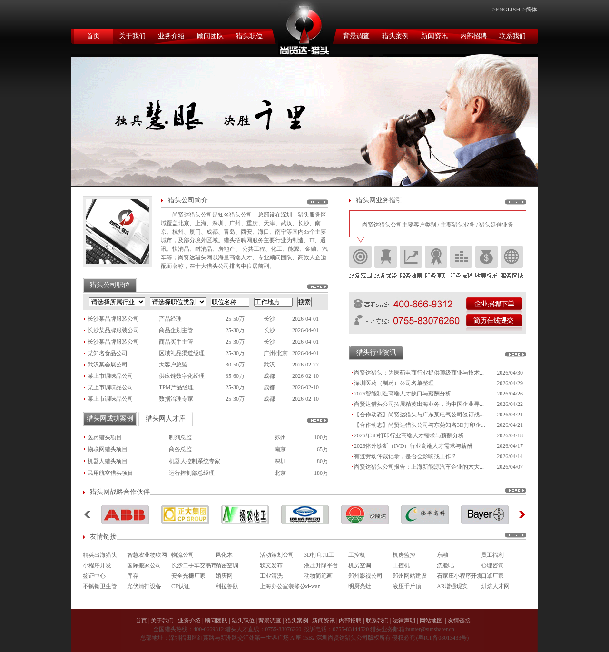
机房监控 (404, 555)
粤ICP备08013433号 (442, 637)
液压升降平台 (321, 565)
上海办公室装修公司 (282, 586)
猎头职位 (249, 36)
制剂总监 (180, 437)
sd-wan (312, 586)
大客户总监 (173, 364)
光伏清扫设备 (144, 586)
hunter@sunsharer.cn (430, 629)
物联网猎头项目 (108, 449)
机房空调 (359, 565)
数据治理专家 (176, 398)
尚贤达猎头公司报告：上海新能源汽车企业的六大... (419, 467)
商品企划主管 (176, 330)
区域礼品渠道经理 (182, 353)
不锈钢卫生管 (100, 586)
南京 (280, 449)
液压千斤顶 (407, 586)
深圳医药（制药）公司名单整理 (394, 383)
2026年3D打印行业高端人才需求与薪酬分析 (409, 435)
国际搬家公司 (144, 565)
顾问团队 (210, 36)
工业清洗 (271, 576)
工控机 (356, 555)
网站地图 (431, 620)
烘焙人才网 (495, 586)
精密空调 (227, 565)
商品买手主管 (176, 341)
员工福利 (492, 555)
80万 (322, 461)
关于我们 (132, 36)
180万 (321, 473)
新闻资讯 (434, 36)
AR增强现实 (452, 586)
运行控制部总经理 (192, 473)
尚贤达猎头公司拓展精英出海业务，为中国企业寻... (419, 404)
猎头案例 (395, 36)
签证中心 (94, 576)
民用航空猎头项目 (110, 473)
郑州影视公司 (365, 576)
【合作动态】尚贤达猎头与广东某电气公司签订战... (419, 414)
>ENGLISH (506, 9)
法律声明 (404, 620)
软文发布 (271, 565)
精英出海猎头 (100, 555)
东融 (442, 555)
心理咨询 (492, 565)
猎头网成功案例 (110, 418)
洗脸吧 (445, 565)
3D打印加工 (319, 555)
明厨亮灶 (359, 586)
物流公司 (182, 555)
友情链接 (459, 620)
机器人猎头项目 (108, 461)
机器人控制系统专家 (194, 461)
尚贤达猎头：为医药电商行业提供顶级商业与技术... (419, 372)
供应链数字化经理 (182, 376)
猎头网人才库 (166, 418)
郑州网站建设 (410, 576)
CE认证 (180, 586)
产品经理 (170, 319)
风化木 (224, 555)
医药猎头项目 (105, 437)
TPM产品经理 (176, 387)
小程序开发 (97, 565)
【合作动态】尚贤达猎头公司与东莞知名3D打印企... (419, 425)
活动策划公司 (277, 555)
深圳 (280, 461)
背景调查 (356, 36)
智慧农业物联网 (147, 555)
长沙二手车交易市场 (193, 565)
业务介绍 (171, 36)
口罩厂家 (492, 576)
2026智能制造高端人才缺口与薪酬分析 (402, 393)
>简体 (529, 9)
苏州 (280, 437)
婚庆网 (224, 576)
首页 (93, 36)
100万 (321, 437)
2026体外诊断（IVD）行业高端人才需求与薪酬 (413, 446)
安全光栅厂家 (188, 576)
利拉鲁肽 (227, 586)
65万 (322, 449)
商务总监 (180, 449)
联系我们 (512, 36)
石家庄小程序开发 (459, 576)
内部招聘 (473, 36)
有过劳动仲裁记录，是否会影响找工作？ (405, 456)
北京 (280, 473)
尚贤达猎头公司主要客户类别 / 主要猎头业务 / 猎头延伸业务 (438, 224)
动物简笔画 (318, 576)
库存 (132, 576)
